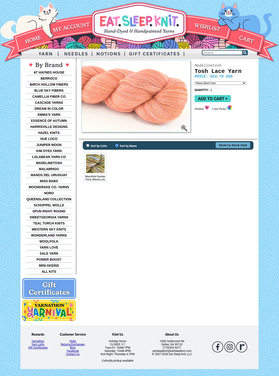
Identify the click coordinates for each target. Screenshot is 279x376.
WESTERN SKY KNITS (49, 229)
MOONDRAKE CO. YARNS (49, 187)
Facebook (73, 351)
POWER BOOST (49, 259)
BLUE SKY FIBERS (49, 90)
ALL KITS (49, 271)
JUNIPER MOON (48, 145)
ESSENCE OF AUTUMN (49, 121)
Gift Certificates (37, 347)
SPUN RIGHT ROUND (49, 211)
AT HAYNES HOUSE (48, 72)
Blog (73, 347)
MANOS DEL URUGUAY (49, 175)
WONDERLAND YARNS (49, 235)
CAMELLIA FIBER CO (49, 96)
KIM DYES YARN (49, 151)
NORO (49, 193)
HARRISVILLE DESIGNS (48, 127)
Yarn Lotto (38, 344)
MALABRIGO (49, 169)
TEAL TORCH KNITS (49, 223)
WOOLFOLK (49, 241)
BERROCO (49, 78)
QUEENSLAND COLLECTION (49, 199)
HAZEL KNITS (49, 133)
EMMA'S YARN (49, 115)
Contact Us (73, 354)
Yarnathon (38, 341)
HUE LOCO (49, 139)
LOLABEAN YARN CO (49, 157)
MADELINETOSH (49, 163)
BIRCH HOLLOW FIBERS (49, 84)
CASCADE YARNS (49, 102)
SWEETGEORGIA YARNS (49, 217)
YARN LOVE (49, 247)
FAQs (73, 341)
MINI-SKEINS (49, 265)
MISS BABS (49, 181)
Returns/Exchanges (73, 344)
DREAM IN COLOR (49, 108)
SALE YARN (49, 253)
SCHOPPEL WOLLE (49, 205)
